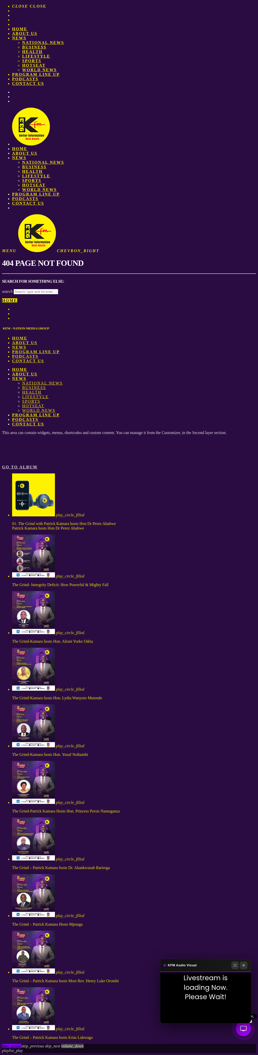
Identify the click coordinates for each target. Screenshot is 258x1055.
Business (34, 47)
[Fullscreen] (235, 965)
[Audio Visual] (243, 1028)
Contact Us (28, 83)
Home (19, 29)
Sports (31, 61)
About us (24, 33)
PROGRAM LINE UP (36, 74)
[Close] (243, 965)
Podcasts (25, 79)
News (19, 38)
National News (43, 42)
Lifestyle (36, 56)
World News (39, 70)
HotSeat (34, 65)
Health (32, 52)
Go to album (20, 467)
